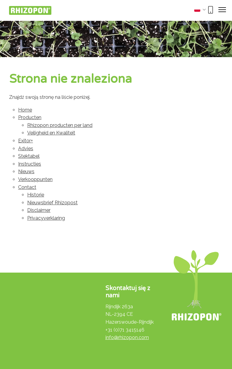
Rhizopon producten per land (59, 125)
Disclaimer (38, 210)
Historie (35, 195)
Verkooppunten (35, 179)
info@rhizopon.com (127, 337)
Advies (25, 148)
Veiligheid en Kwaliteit (51, 133)
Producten (29, 117)
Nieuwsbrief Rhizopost (52, 203)
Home (25, 110)
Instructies (29, 164)
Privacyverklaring (46, 218)
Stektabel (29, 156)
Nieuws (26, 171)
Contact (27, 187)
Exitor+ (25, 141)
